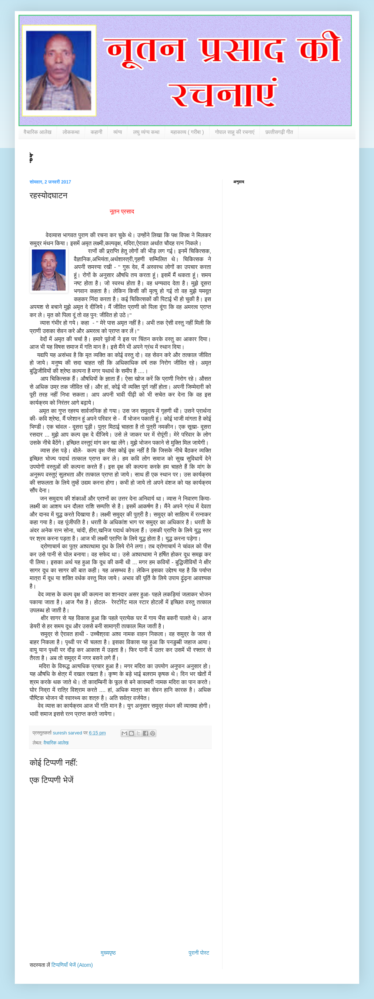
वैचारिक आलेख (37, 132)
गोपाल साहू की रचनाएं (234, 132)
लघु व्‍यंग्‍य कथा (146, 132)
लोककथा (71, 132)
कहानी (97, 132)
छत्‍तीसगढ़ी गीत (279, 132)
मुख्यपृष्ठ (108, 953)
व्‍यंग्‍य (117, 132)
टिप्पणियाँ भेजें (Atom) (72, 965)
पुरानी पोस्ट (198, 953)
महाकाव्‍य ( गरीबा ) (187, 132)
